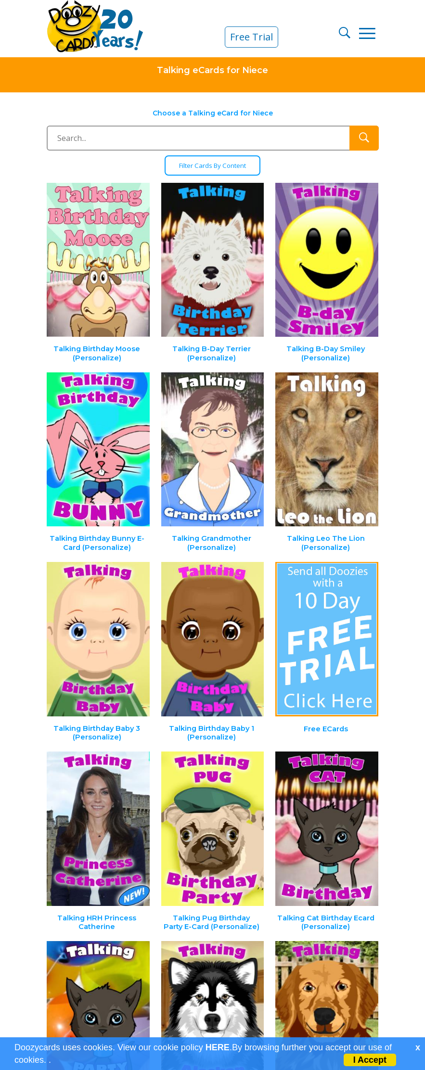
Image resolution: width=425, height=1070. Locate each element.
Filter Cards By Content (212, 166)
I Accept (369, 1060)
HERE (218, 1047)
